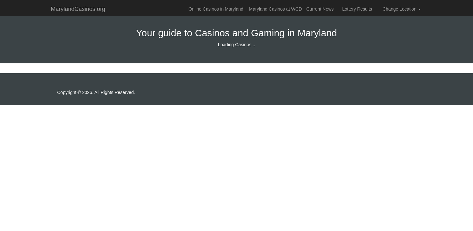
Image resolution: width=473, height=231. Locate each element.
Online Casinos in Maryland (216, 9)
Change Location (402, 9)
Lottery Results (357, 9)
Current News (320, 9)
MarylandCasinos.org (78, 9)
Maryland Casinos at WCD (275, 9)
